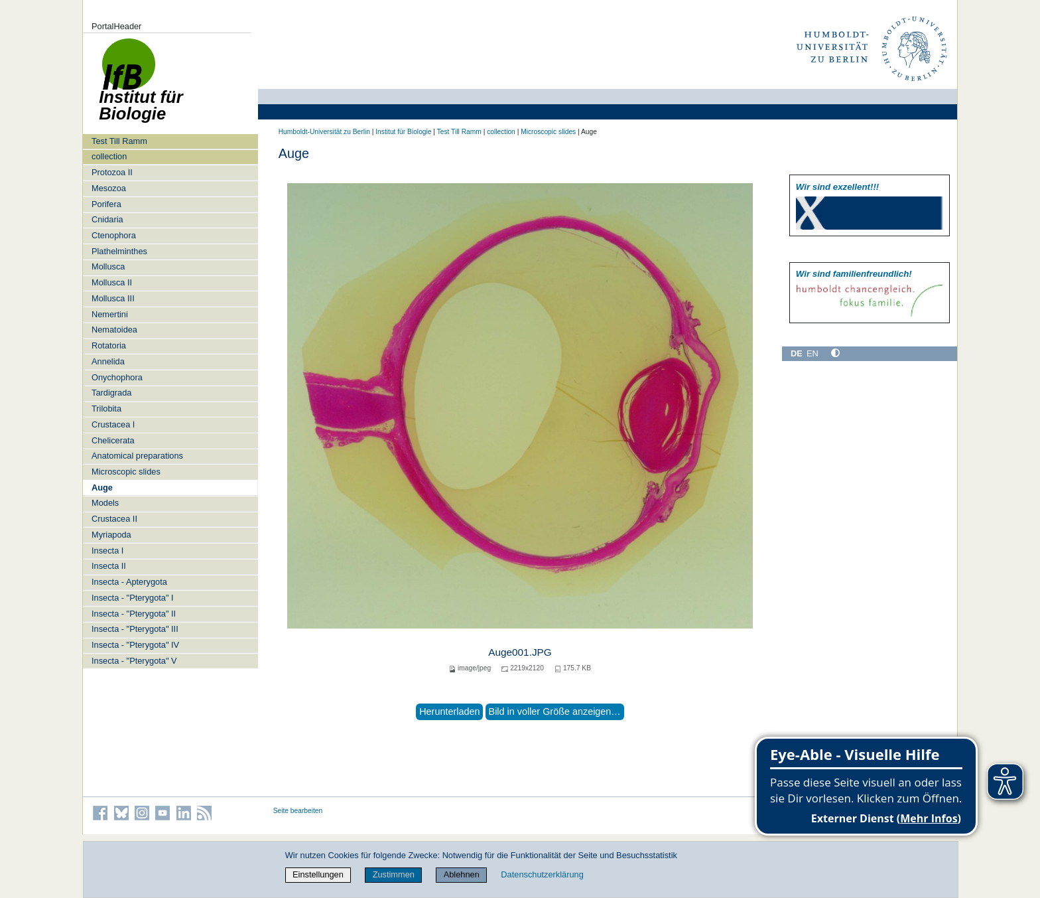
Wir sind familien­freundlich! (854, 274)
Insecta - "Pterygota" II (134, 614)
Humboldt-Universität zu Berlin (324, 131)
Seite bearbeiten (298, 810)
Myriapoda (111, 535)
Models (105, 503)
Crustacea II (114, 519)
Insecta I (107, 551)
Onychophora (117, 377)
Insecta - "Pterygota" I (133, 598)
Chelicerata (113, 440)
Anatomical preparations (137, 456)
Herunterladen (449, 711)
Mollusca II (112, 282)
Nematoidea (114, 330)
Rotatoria (109, 345)
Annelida (108, 361)
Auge (102, 487)
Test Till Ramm (119, 141)
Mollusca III (113, 298)
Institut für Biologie (403, 131)
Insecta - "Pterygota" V (134, 661)
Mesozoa (109, 188)
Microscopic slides (126, 472)
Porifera (106, 204)
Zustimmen (394, 874)
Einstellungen (318, 874)
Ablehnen (462, 874)
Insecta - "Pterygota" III (135, 629)
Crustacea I (113, 424)
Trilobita (106, 408)
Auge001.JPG (520, 652)
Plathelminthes (119, 251)
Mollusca (108, 266)
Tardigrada (111, 393)
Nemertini (110, 314)
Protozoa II (112, 172)
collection (109, 156)
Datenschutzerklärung (542, 874)
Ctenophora (114, 235)
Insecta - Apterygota (129, 582)
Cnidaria (107, 219)
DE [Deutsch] (797, 353)
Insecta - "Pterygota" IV (135, 645)
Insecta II (109, 566)
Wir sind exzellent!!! (837, 187)
